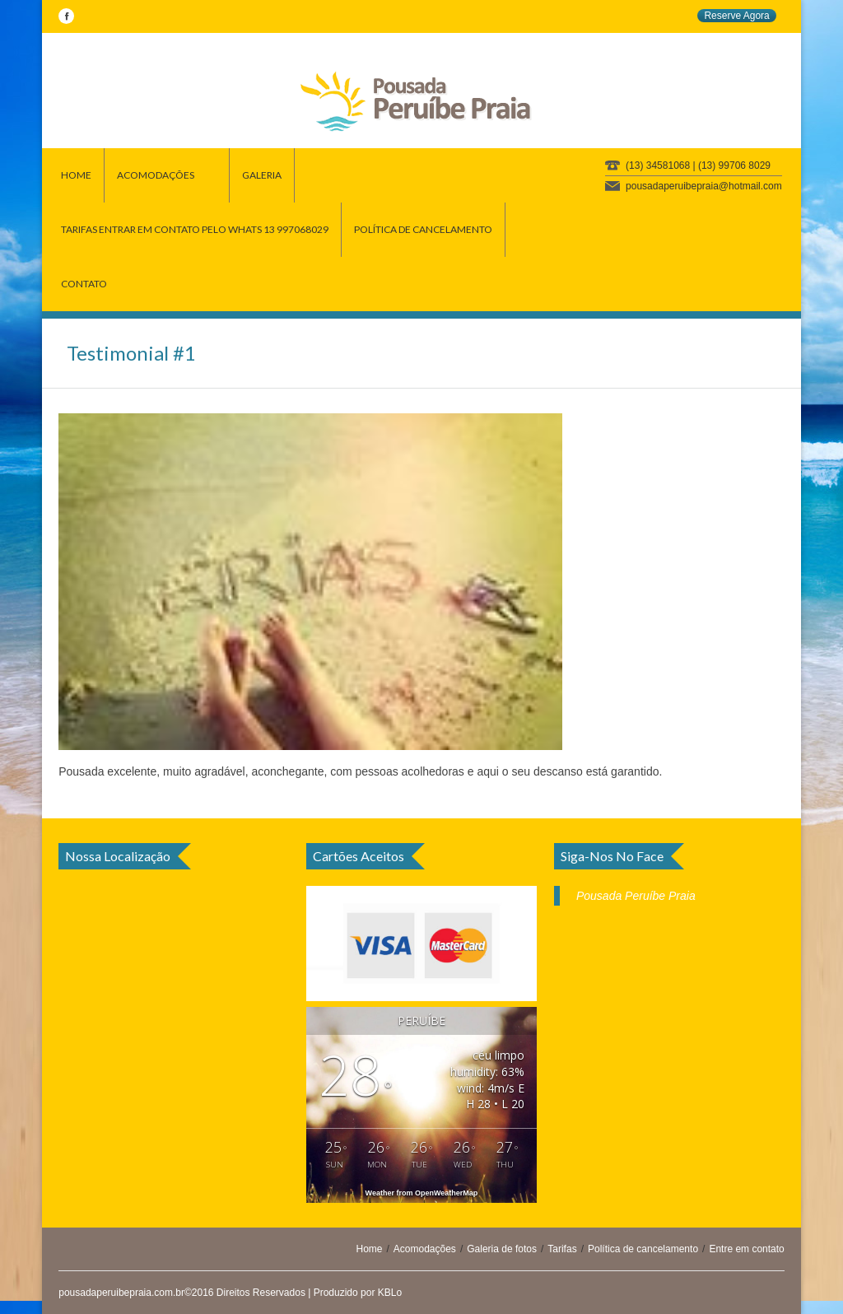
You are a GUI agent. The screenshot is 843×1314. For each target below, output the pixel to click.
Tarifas (561, 1249)
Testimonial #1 (131, 353)
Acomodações (425, 1249)
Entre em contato (746, 1249)
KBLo (390, 1292)
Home (369, 1249)
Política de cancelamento (643, 1249)
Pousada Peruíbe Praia (636, 895)
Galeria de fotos (502, 1249)
